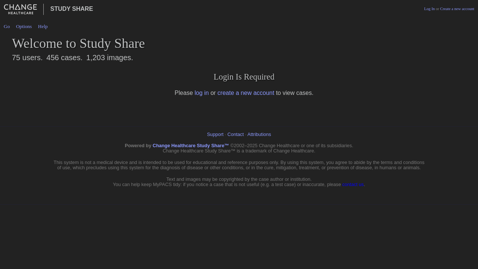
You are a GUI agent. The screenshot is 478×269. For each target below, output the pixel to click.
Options (24, 26)
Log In (429, 9)
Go (7, 26)
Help (43, 26)
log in (202, 93)
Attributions (259, 134)
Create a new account (457, 9)
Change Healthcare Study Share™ (191, 145)
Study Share (71, 9)
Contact (235, 134)
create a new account (245, 93)
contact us (353, 184)
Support (215, 134)
